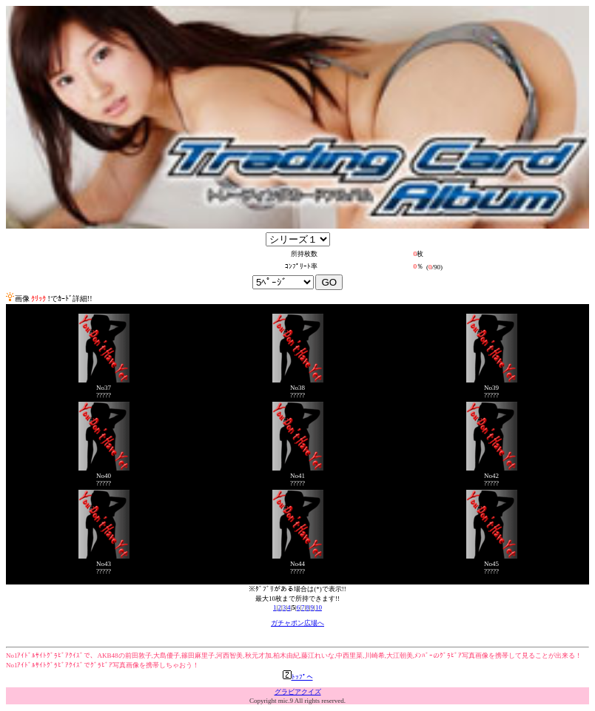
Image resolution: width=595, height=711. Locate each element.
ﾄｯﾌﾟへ (298, 677)
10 (318, 607)
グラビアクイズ (298, 691)
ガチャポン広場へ (297, 623)
